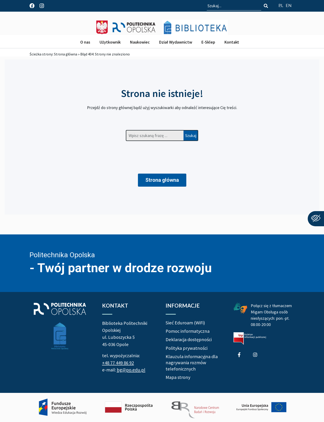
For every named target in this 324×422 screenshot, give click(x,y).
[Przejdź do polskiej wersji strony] (280, 5)
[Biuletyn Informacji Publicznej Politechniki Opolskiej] (250, 338)
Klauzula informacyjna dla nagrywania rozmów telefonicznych (192, 362)
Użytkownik (110, 42)
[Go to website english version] (288, 5)
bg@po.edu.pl (131, 370)
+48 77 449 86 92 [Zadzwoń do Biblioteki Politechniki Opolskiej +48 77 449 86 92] (118, 363)
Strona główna (65, 54)
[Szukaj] (266, 5)
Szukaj (190, 135)
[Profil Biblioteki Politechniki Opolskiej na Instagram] (41, 5)
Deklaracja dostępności (189, 340)
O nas (85, 42)
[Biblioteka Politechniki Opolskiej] (195, 27)
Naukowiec (140, 42)
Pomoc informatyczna (188, 331)
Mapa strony (178, 377)
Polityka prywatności (186, 348)
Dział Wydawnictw (175, 42)
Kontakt (231, 42)
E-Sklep (208, 42)
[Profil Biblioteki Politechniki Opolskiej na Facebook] (32, 5)
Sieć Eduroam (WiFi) (185, 323)
